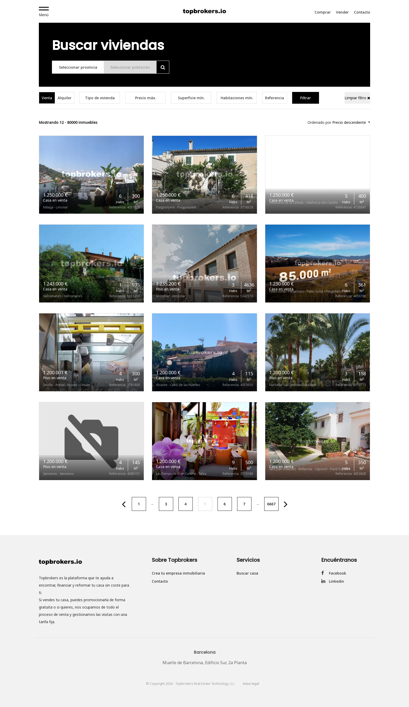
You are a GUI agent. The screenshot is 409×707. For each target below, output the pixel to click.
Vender (342, 12)
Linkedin (332, 581)
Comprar (323, 12)
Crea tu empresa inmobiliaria (178, 573)
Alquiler (64, 97)
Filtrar (305, 97)
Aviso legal (251, 683)
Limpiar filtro (357, 97)
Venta (47, 97)
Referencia (274, 97)
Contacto (362, 12)
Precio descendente (349, 122)
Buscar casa (247, 573)
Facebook (333, 573)
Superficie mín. (191, 97)
